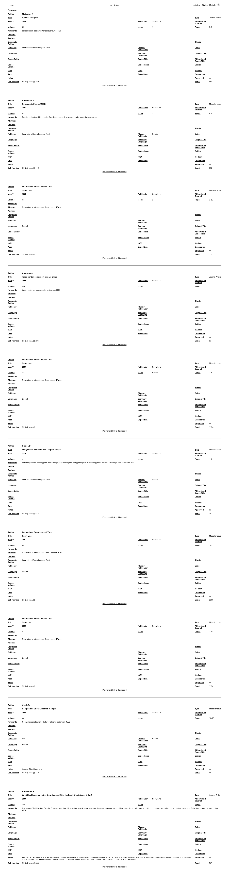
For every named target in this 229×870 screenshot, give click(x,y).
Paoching (26, 117)
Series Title (143, 59)
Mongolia (45, 31)
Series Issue (143, 65)
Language (12, 53)
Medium (198, 71)
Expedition (143, 74)
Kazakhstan (58, 117)
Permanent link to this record (114, 85)
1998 (24, 626)
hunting (34, 117)
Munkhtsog (91, 463)
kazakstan (186, 808)
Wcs (133, 463)
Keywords (12, 31)
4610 (94, 117)
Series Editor (14, 59)
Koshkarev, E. (28, 100)
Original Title (200, 53)
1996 (24, 281)
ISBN (140, 71)
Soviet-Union (56, 808)
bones (157, 808)
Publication (143, 21)
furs (50, 117)
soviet (209, 808)
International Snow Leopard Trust (37, 187)
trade (77, 117)
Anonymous (27, 273)
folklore (53, 722)
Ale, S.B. (26, 705)
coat (37, 290)
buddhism (61, 722)
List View (196, 5)
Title (10, 18)
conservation (27, 31)
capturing (108, 808)
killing (40, 117)
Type (197, 18)
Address (11, 38)
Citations (205, 5)
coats (126, 808)
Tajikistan (195, 808)
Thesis (198, 42)
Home (11, 5)
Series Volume (11, 66)
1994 (24, 21)
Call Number (13, 82)
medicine (165, 808)
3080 (58, 290)
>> (118, 5)
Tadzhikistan (37, 808)
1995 (24, 194)
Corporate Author (12, 43)
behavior (25, 463)
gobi (45, 463)
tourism (38, 722)
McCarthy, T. (27, 14)
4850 (68, 722)
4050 (24, 810)
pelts (46, 117)
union (215, 808)
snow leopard (55, 31)
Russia (47, 808)
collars (33, 463)
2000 (24, 799)
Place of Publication (143, 49)
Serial (197, 82)
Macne (65, 463)
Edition (198, 65)
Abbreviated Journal (200, 22)
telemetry (126, 463)
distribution (149, 808)
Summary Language (142, 54)
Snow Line (156, 21)
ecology (37, 31)
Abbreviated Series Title (200, 60)
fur (33, 290)
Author (11, 14)
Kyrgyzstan (68, 117)
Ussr (64, 808)
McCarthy (73, 463)
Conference (200, 74)
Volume (11, 27)
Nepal (24, 722)
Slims (118, 463)
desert (39, 463)
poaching (44, 290)
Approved (199, 78)
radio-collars (102, 463)
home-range (53, 463)
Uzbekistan (72, 808)
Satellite (112, 463)
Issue (140, 27)
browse (88, 117)
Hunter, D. (26, 446)
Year (10, 21)
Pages (197, 27)
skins (82, 117)
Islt (60, 463)
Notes (10, 78)
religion (31, 722)
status (141, 808)
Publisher (12, 48)
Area (10, 74)
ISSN (10, 71)
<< (111, 5)
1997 (24, 540)
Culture (45, 722)
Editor (197, 48)
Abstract (11, 34)
